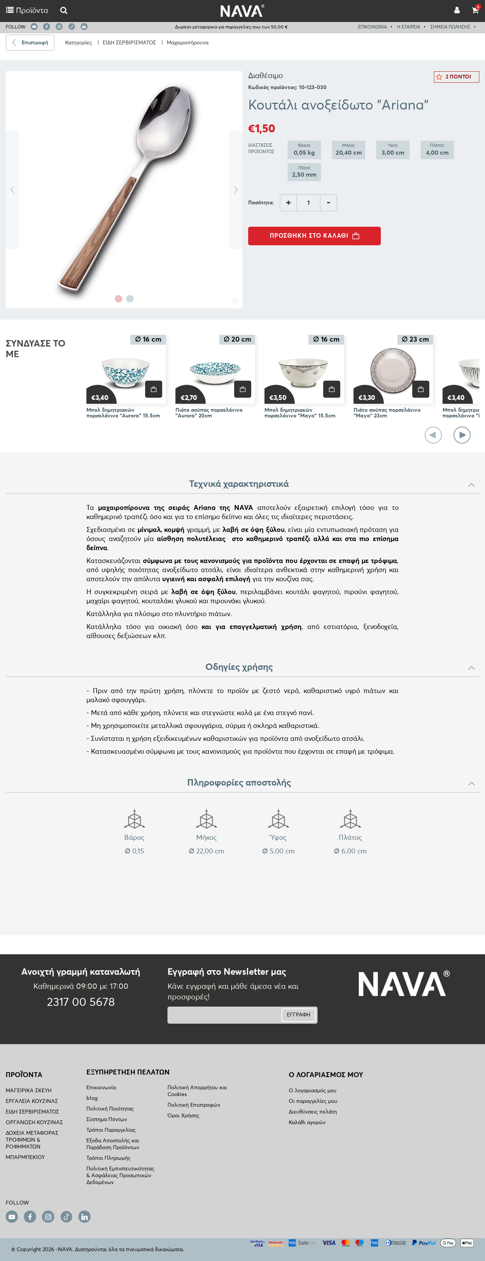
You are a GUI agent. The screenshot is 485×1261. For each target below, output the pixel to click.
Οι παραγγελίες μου (313, 1101)
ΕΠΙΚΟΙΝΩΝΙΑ (372, 27)
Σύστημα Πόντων (106, 1119)
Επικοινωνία (101, 1087)
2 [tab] (130, 299)
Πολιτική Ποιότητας (110, 1109)
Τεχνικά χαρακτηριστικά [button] (332, 484)
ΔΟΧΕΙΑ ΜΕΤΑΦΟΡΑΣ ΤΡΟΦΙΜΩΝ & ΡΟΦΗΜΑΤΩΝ (32, 1140)
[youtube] (34, 26)
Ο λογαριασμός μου (312, 1090)
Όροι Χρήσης (183, 1115)
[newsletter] (216, 1015)
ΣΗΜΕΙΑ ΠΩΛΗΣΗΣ (450, 27)
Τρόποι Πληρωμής (108, 1158)
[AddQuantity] (308, 203)
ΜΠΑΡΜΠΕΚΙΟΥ (25, 1157)
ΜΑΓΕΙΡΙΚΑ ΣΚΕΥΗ (29, 1090)
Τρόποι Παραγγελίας (111, 1130)
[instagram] (59, 26)
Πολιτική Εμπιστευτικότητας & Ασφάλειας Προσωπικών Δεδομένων (120, 1175)
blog (91, 1098)
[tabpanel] (124, 189)
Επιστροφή (35, 42)
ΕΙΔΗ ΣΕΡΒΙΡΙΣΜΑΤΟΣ (129, 42)
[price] (153, 389)
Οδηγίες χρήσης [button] (340, 667)
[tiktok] (71, 26)
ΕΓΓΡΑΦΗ (298, 1015)
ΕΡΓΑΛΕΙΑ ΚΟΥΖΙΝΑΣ (32, 1101)
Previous (12, 189)
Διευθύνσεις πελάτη (313, 1112)
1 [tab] (118, 299)
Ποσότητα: (261, 202)
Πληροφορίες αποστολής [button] (331, 782)
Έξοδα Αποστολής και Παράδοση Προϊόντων (112, 1144)
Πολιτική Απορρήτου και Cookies (197, 1091)
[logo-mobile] (64, 11)
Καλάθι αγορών (307, 1122)
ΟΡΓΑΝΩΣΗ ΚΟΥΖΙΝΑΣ (34, 1122)
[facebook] (46, 26)
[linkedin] (84, 26)
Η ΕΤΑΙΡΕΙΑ (408, 27)
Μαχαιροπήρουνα (187, 42)
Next (235, 189)
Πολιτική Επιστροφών (193, 1105)
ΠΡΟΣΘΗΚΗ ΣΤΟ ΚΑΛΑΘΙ (317, 236)
